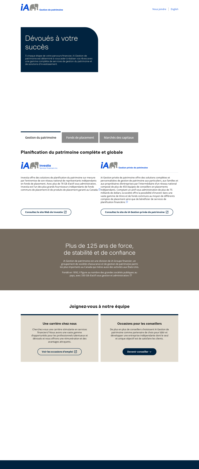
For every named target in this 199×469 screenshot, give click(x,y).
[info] (100, 189)
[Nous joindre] (159, 9)
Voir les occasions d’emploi (57, 351)
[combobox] (139, 351)
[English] (173, 9)
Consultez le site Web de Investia (44, 212)
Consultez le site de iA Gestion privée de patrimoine (135, 212)
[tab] (41, 137)
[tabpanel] (99, 182)
